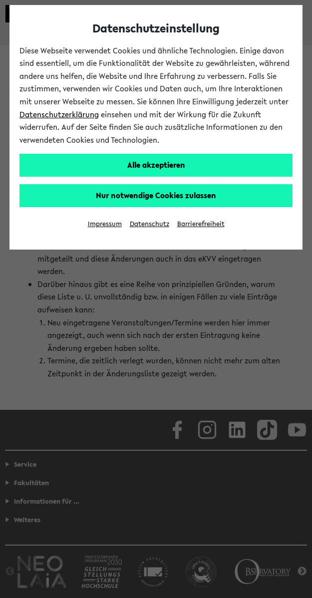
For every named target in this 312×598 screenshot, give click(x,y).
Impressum (105, 224)
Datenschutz (149, 224)
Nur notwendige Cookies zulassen (156, 195)
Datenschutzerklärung (59, 114)
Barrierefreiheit (201, 224)
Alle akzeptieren (156, 164)
